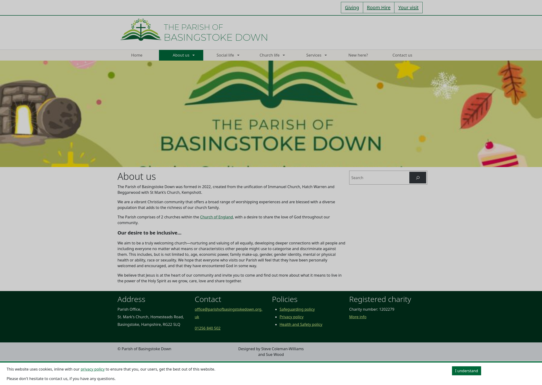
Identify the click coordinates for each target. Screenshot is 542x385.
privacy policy (92, 369)
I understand (466, 370)
